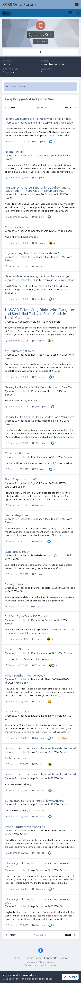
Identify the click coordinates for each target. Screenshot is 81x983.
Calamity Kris (38, 391)
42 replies (38, 141)
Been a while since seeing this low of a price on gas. (38, 118)
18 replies (38, 177)
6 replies (38, 266)
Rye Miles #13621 (40, 354)
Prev (13, 107)
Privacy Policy (33, 958)
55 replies (38, 816)
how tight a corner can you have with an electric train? (40, 748)
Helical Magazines (16, 515)
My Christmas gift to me (20, 351)
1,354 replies (39, 406)
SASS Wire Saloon (64, 122)
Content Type (15, 86)
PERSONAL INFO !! (17, 711)
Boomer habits (14, 151)
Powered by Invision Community (40, 965)
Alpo (33, 752)
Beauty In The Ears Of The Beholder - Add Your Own (39, 387)
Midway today (14, 584)
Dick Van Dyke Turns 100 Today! (26, 616)
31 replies (38, 701)
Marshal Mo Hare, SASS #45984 (49, 587)
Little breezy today (17, 551)
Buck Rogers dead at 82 (21, 479)
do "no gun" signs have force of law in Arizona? (35, 800)
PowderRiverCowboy (43, 555)
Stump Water (39, 155)
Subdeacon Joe (40, 257)
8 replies (38, 216)
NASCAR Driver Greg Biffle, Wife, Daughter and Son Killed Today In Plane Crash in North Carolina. (38, 189)
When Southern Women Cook (25, 675)
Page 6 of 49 (40, 107)
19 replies (38, 574)
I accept (70, 976)
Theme (17, 958)
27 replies (38, 764)
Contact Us (50, 958)
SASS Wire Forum (19, 4)
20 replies (38, 377)
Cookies (64, 958)
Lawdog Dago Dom (42, 715)
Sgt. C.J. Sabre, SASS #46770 (47, 483)
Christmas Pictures (17, 227)
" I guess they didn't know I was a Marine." (32, 253)
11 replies (38, 505)
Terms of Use (46, 978)
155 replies (38, 243)
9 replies (37, 606)
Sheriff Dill (37, 122)
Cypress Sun (12, 122)
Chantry (35, 230)
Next (68, 107)
